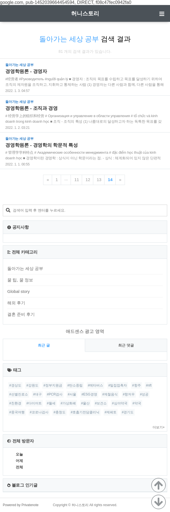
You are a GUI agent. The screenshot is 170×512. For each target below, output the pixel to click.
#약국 (136, 403)
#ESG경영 (89, 394)
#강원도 (32, 385)
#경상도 (15, 385)
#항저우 (129, 394)
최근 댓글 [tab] (126, 345)
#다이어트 (34, 403)
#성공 (144, 394)
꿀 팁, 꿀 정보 (20, 280)
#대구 (37, 394)
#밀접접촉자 (117, 385)
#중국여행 (17, 412)
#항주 (136, 385)
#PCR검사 (54, 394)
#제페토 (111, 412)
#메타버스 (95, 385)
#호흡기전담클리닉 (85, 412)
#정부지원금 (52, 385)
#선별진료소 (18, 394)
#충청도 (59, 412)
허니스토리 (85, 13)
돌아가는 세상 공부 (25, 268)
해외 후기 (16, 302)
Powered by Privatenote (20, 505)
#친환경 (15, 403)
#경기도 (128, 412)
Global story (18, 291)
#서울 (72, 394)
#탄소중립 (75, 385)
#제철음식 (110, 394)
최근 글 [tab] (44, 345)
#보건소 (101, 403)
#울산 (85, 403)
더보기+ (159, 427)
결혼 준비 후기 (21, 314)
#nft (149, 385)
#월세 (51, 403)
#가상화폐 (68, 403)
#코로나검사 (39, 412)
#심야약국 (119, 403)
